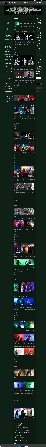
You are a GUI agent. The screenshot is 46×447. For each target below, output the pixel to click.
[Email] (38, 78)
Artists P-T (8, 22)
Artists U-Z (8, 23)
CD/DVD (6, 24)
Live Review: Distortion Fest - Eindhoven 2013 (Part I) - (22, 428)
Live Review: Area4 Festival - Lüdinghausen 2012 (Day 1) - (22, 430)
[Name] (38, 77)
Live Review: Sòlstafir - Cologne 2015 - (20, 424)
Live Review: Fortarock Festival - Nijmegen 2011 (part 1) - (22, 433)
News (12, 2)
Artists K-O (8, 21)
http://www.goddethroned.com (21, 380)
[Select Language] (16, 18)
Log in (39, 90)
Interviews (21, 2)
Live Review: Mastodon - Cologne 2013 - (20, 429)
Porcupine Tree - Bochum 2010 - (19, 435)
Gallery (28, 2)
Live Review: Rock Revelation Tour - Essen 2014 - (21, 426)
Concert (6, 18)
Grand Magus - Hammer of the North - (20, 436)
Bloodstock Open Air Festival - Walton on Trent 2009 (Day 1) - (22, 438)
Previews (15, 2)
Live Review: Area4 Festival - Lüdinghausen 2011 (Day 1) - (22, 431)
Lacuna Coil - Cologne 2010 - (19, 437)
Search (40, 2)
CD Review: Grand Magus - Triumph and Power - (21, 427)
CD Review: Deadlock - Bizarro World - (20, 434)
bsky (40, 0)
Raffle (31, 2)
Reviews (18, 2)
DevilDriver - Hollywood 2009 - (19, 439)
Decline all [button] (23, 446)
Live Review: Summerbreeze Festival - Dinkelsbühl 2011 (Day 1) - (23, 432)
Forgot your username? (38, 93)
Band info (34, 2)
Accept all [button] (20, 446)
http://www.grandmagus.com (31, 105)
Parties (6, 30)
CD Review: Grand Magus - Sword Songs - (20, 423)
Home (10, 2)
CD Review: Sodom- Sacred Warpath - (20, 425)
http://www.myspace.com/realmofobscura (18, 257)
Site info (37, 2)
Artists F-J (8, 20)
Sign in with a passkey (39, 88)
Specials (25, 2)
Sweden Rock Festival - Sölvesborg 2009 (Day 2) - (21, 440)
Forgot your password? (38, 91)
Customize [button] (26, 446)
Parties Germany (8, 31)
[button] (14, 443)
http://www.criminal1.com (32, 142)
